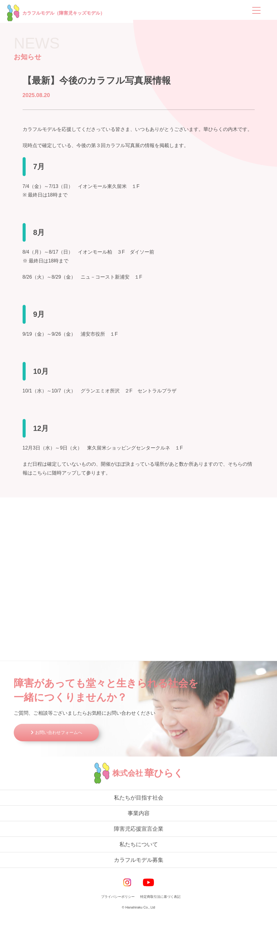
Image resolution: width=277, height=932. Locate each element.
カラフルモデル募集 (138, 875)
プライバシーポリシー (118, 912)
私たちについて (138, 860)
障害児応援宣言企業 (138, 844)
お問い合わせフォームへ (62, 748)
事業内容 (139, 829)
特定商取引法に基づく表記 (160, 912)
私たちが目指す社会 (138, 813)
